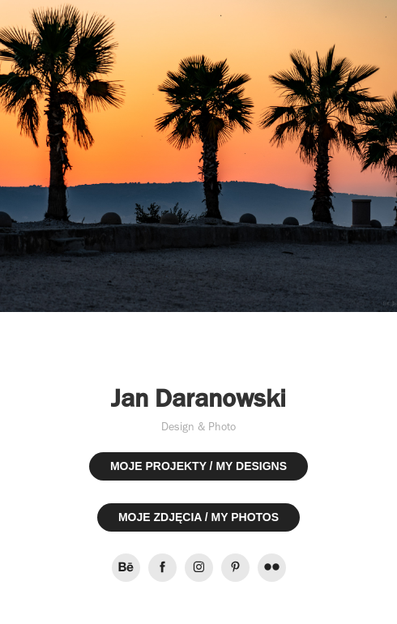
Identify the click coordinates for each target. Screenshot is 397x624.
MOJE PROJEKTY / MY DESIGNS (198, 465)
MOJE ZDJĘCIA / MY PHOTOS (198, 517)
